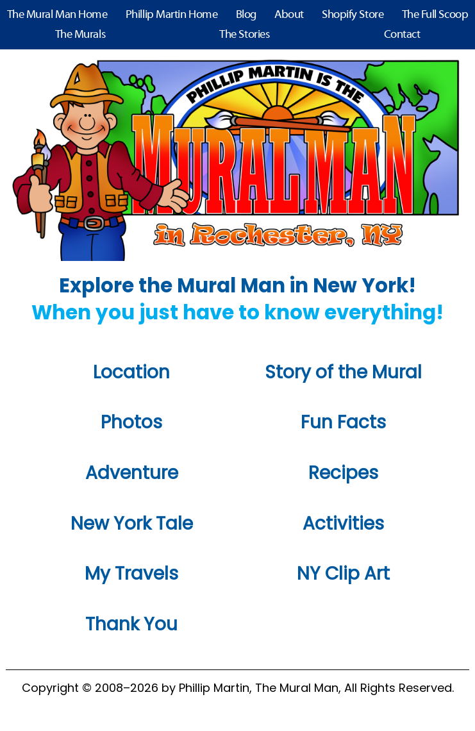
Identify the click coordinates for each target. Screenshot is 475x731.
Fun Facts (343, 422)
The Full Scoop (435, 15)
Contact (402, 35)
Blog (246, 15)
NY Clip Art (343, 573)
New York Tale (132, 523)
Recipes (343, 472)
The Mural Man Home (57, 15)
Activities (343, 523)
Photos (131, 422)
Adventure (131, 472)
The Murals (80, 35)
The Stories (244, 35)
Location (131, 372)
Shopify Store (352, 15)
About (289, 15)
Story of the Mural (343, 372)
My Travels (131, 573)
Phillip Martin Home (171, 15)
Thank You (131, 624)
